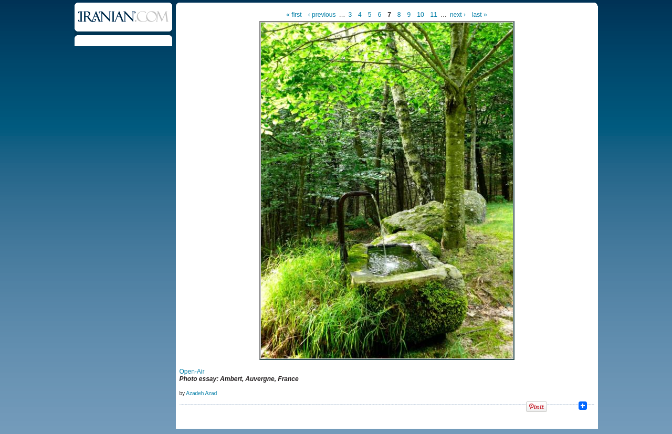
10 (420, 14)
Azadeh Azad (201, 393)
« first (293, 14)
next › (458, 14)
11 (433, 14)
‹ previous (322, 14)
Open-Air (192, 371)
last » (479, 14)
